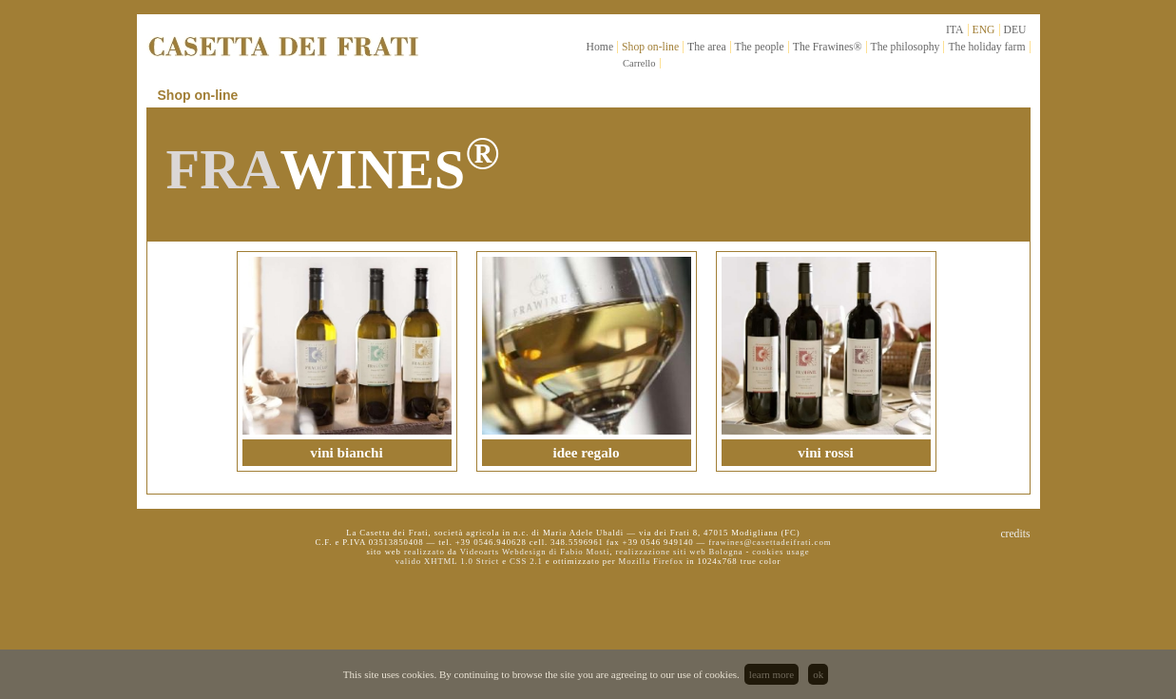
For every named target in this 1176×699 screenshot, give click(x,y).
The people (759, 47)
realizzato (424, 551)
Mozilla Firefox (651, 561)
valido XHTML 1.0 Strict (447, 561)
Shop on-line (650, 47)
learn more (771, 674)
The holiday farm (986, 47)
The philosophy (905, 47)
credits (1015, 534)
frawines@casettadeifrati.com (769, 542)
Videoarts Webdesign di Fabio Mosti (535, 551)
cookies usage (780, 551)
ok (818, 674)
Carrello (639, 63)
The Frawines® (827, 47)
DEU (1015, 30)
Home (600, 47)
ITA (955, 30)
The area (706, 47)
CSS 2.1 (526, 561)
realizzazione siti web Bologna (678, 551)
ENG (984, 30)
